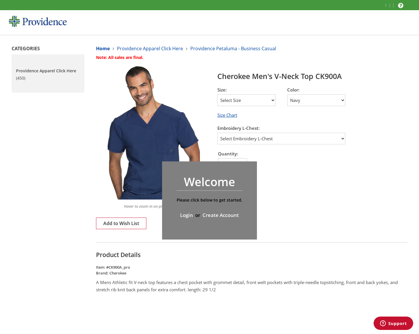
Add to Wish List (121, 223)
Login (186, 215)
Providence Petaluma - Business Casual (233, 48)
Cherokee (117, 273)
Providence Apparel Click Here (150, 48)
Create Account (221, 215)
